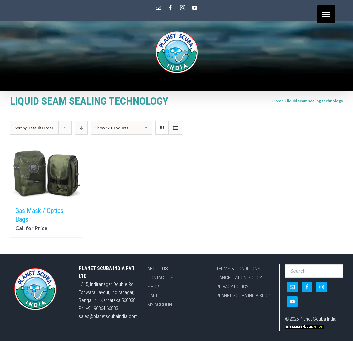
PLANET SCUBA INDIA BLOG (243, 296)
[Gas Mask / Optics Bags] (46, 174)
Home (278, 100)
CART (152, 296)
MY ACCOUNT (160, 305)
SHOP (153, 287)
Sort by (34, 127)
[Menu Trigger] (326, 14)
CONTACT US (160, 278)
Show (111, 127)
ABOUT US (157, 269)
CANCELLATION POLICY (239, 278)
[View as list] (175, 127)
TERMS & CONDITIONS (238, 269)
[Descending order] (81, 128)
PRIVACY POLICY (232, 287)
